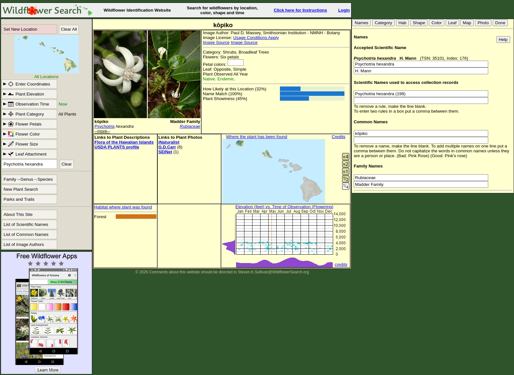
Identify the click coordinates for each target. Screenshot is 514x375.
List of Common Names (26, 234)
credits (341, 264)
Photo (483, 22)
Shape (419, 22)
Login (344, 10)
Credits (338, 136)
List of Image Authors (24, 244)
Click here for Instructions (300, 10)
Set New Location (20, 29)
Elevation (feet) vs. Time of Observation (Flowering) (284, 206)
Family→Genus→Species (28, 179)
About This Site (18, 214)
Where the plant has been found (256, 136)
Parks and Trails (19, 199)
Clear (67, 164)
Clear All (69, 29)
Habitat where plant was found (123, 207)
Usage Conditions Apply (256, 37)
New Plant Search (21, 189)
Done (500, 22)
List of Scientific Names (26, 224)
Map (467, 22)
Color (436, 22)
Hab (402, 22)
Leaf (452, 22)
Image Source (216, 42)
